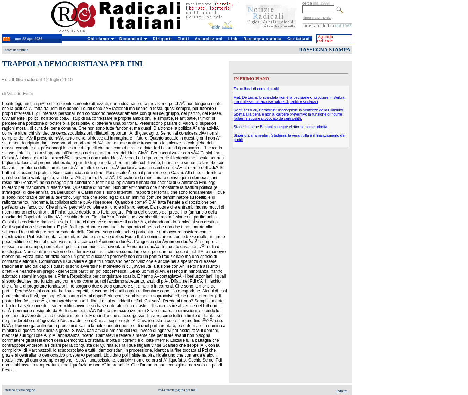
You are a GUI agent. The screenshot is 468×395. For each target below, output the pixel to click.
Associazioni (208, 39)
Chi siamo (100, 39)
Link (233, 39)
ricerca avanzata (317, 18)
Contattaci (298, 39)
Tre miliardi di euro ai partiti (256, 89)
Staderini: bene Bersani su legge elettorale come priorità (280, 127)
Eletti (183, 39)
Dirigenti (162, 39)
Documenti (133, 39)
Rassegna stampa (262, 39)
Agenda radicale (325, 39)
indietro (342, 391)
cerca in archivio (17, 50)
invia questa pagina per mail (178, 390)
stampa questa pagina (20, 390)
